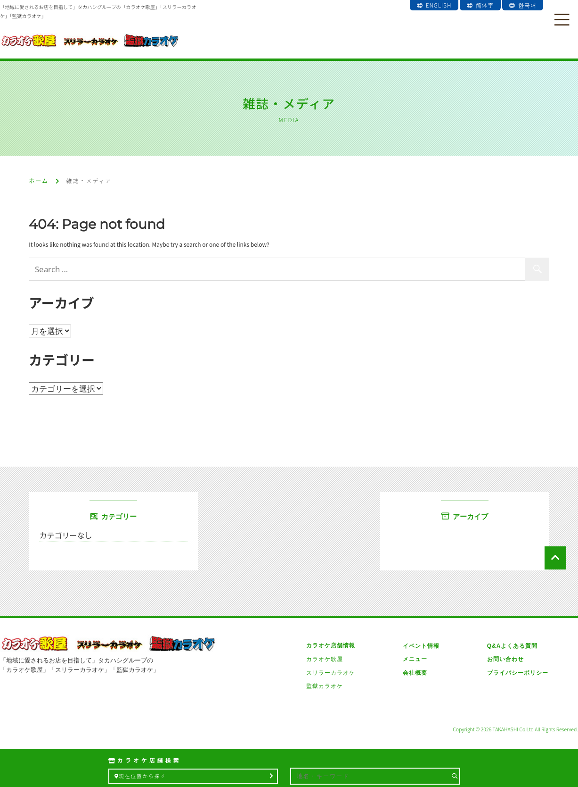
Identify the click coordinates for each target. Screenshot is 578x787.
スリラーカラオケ (330, 673)
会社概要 (415, 673)
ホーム (39, 180)
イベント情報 (421, 645)
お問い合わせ (505, 659)
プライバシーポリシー (517, 673)
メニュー (415, 659)
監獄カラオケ (324, 686)
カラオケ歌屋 (324, 659)
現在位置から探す (194, 775)
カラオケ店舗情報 (330, 645)
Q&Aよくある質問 (512, 645)
